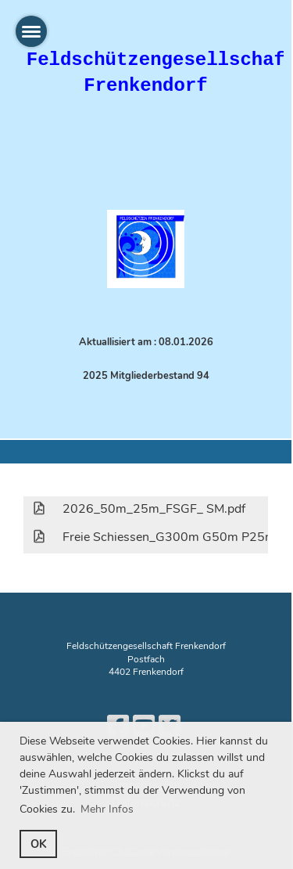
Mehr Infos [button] (107, 809)
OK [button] (38, 844)
